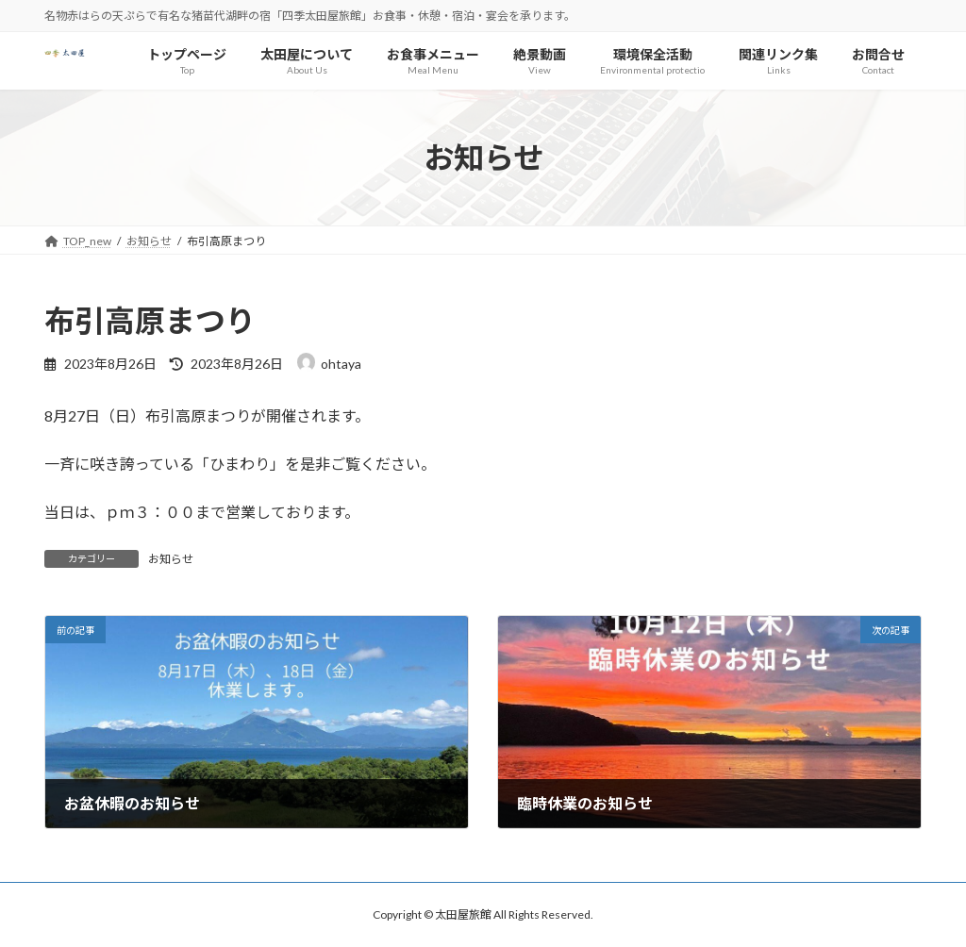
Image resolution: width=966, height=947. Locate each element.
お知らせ (170, 559)
